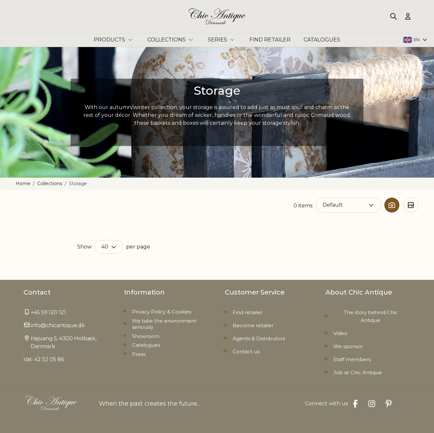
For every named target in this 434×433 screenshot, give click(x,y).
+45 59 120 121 (48, 312)
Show (84, 247)
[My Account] (408, 16)
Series (222, 40)
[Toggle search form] (393, 16)
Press (138, 354)
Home (23, 183)
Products (114, 40)
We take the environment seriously (164, 324)
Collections (171, 40)
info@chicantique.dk (58, 325)
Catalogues (146, 345)
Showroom (145, 336)
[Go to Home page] (217, 16)
